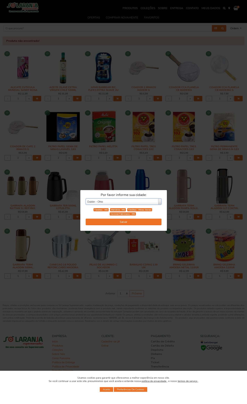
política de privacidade (154, 381)
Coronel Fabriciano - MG (123, 214)
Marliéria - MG (118, 209)
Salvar (123, 222)
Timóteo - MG (101, 209)
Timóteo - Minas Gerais (139, 209)
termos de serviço (188, 381)
